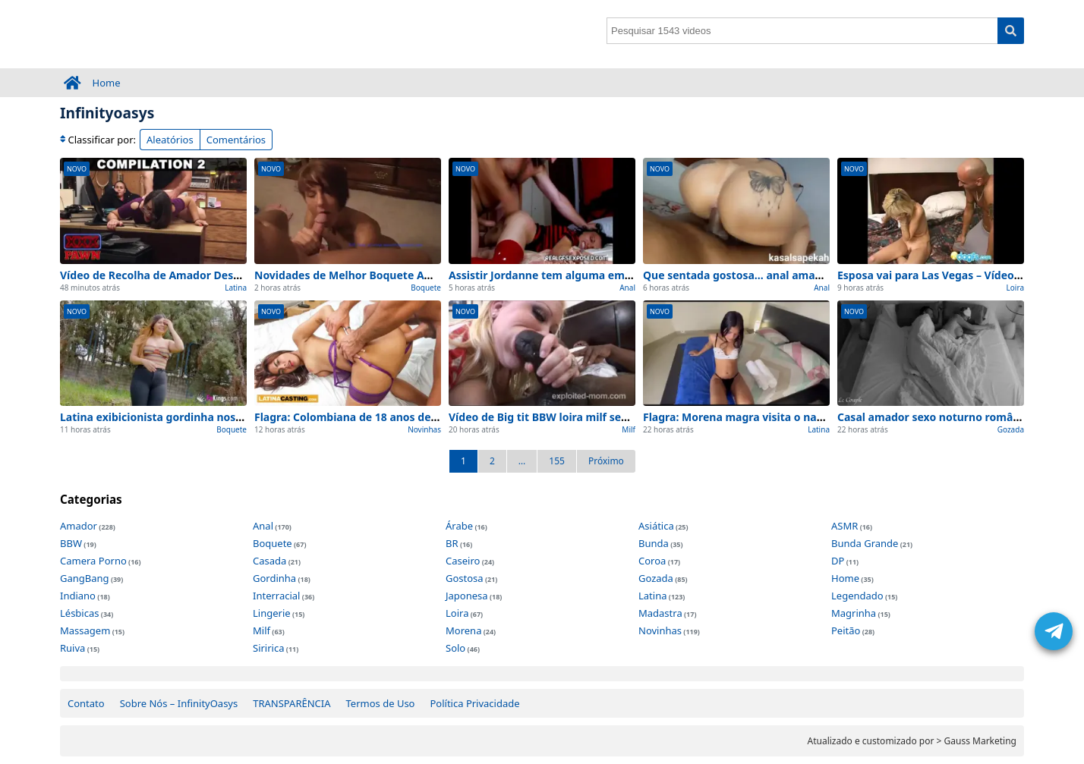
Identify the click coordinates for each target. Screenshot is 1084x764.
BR (452, 543)
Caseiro (463, 560)
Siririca (268, 648)
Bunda (653, 543)
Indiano (78, 595)
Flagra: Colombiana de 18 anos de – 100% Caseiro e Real (400, 417)
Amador (78, 526)
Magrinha (853, 613)
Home (107, 83)
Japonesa (467, 595)
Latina (236, 287)
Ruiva (72, 648)
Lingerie (272, 613)
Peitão (845, 630)
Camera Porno (93, 560)
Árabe (459, 526)
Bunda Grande (864, 543)
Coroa (652, 560)
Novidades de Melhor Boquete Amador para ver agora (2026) (413, 275)
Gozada (1010, 429)
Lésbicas (79, 613)
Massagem (85, 630)
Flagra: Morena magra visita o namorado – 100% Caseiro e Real (808, 417)
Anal (627, 287)
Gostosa (465, 578)
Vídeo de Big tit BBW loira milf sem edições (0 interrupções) (605, 417)
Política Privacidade (474, 703)
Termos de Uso (380, 703)
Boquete (426, 287)
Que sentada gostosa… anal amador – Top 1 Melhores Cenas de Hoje (822, 275)
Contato (86, 703)
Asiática (656, 526)
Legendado (857, 595)
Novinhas (424, 429)
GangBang (84, 578)
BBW (71, 543)
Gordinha (274, 578)
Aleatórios (170, 139)
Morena (463, 630)
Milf (628, 429)
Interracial (276, 595)
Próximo (606, 460)
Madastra (660, 613)
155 (557, 460)
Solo (455, 648)
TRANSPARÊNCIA (291, 703)
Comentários (236, 139)
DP (837, 560)
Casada (269, 560)
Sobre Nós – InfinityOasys (179, 703)
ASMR (844, 526)
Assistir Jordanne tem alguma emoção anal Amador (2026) (602, 275)
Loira (1015, 287)
